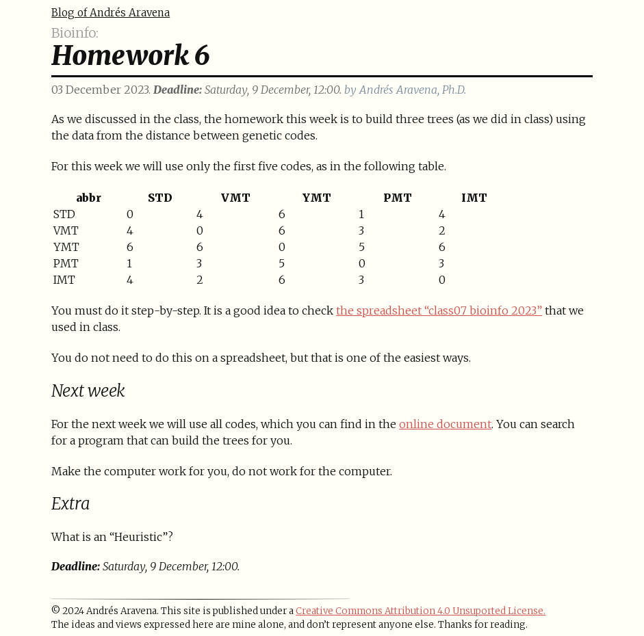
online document (445, 424)
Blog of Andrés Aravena (110, 12)
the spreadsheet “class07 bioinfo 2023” (439, 310)
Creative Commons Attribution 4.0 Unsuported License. (420, 611)
